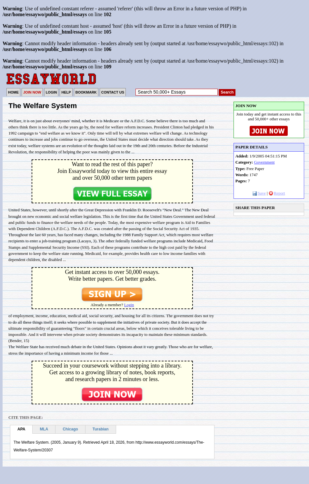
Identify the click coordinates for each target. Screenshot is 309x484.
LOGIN (51, 92)
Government (264, 162)
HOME (13, 92)
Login (129, 305)
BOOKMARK (86, 92)
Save (259, 193)
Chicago (70, 429)
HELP (66, 92)
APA (21, 429)
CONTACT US (112, 92)
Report (277, 193)
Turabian (101, 429)
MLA (44, 429)
